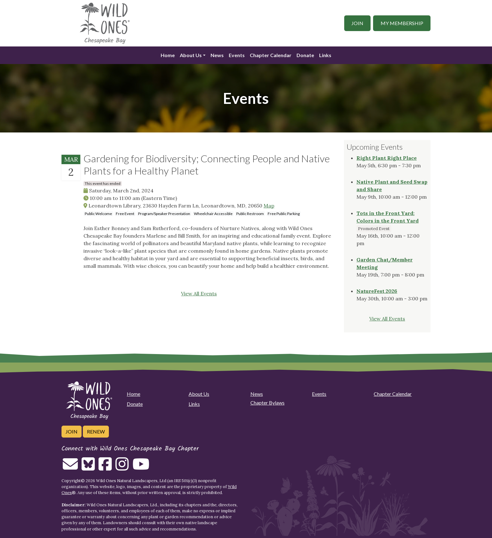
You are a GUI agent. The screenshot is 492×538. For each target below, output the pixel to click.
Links (325, 55)
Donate (305, 55)
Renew (96, 431)
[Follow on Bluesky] (88, 468)
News (217, 55)
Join (357, 23)
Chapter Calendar (270, 55)
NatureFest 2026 (376, 291)
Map (269, 205)
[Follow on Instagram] (122, 468)
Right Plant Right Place (386, 158)
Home (168, 55)
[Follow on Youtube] (141, 468)
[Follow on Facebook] (105, 468)
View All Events (199, 293)
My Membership (402, 23)
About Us (191, 55)
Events (237, 55)
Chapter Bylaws (267, 403)
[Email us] (70, 468)
